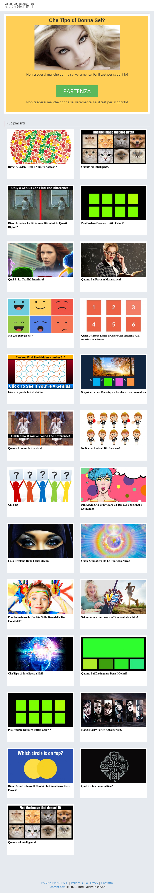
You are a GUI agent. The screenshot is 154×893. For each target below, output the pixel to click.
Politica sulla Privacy (84, 883)
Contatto (107, 883)
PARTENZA (77, 91)
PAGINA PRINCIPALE (54, 883)
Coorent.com (57, 887)
